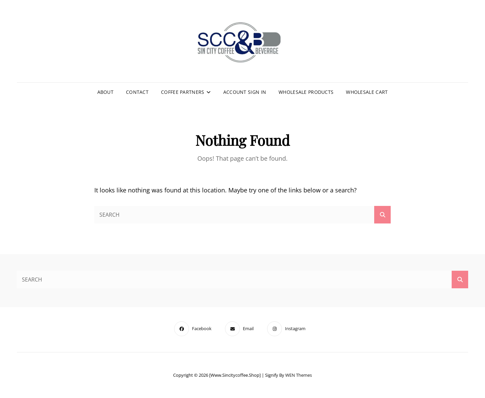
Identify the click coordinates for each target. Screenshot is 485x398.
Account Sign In (244, 92)
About (105, 92)
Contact (137, 92)
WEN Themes (298, 375)
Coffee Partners (182, 92)
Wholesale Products (306, 92)
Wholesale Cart (367, 92)
